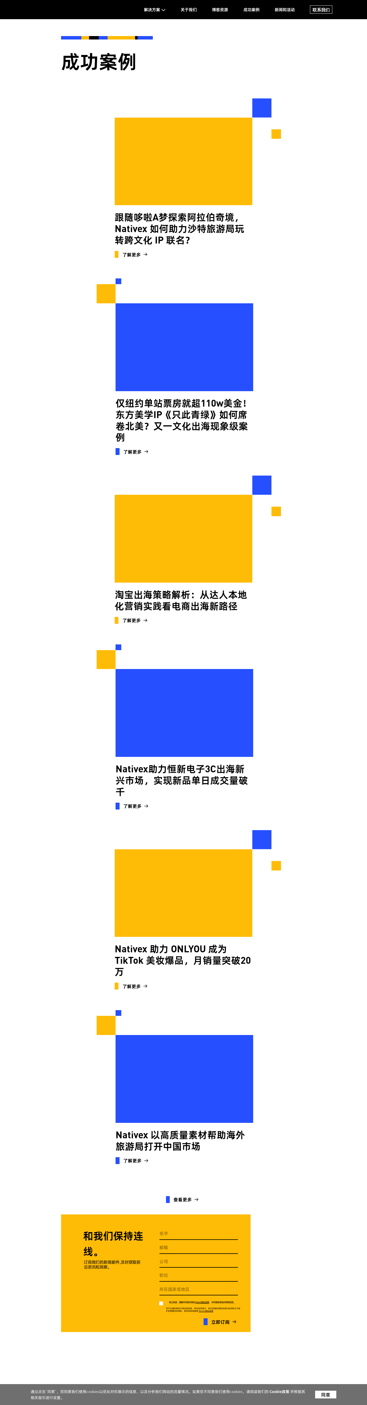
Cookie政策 (280, 1391)
